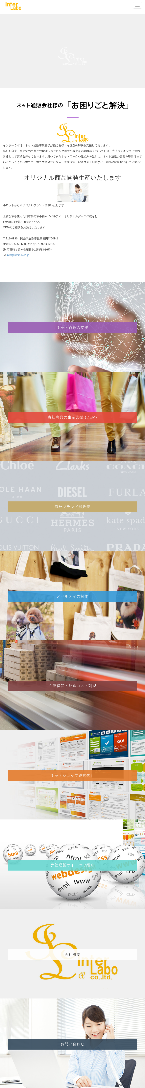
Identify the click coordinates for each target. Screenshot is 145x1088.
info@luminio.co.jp (18, 255)
